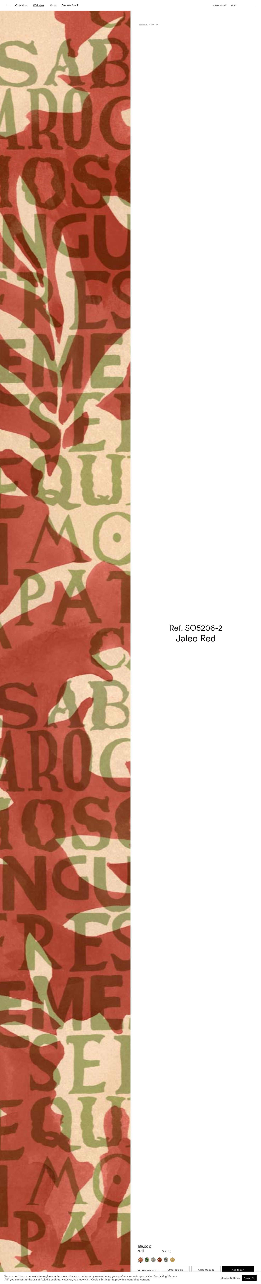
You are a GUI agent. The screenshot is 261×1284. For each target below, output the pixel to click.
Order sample (175, 1216)
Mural (53, 5)
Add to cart (238, 1216)
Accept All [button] (249, 1278)
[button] (123, 650)
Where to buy (219, 5)
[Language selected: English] (233, 5)
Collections (21, 5)
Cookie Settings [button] (230, 1278)
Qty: (164, 1197)
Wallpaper (38, 5)
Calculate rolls (206, 1216)
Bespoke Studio (70, 5)
